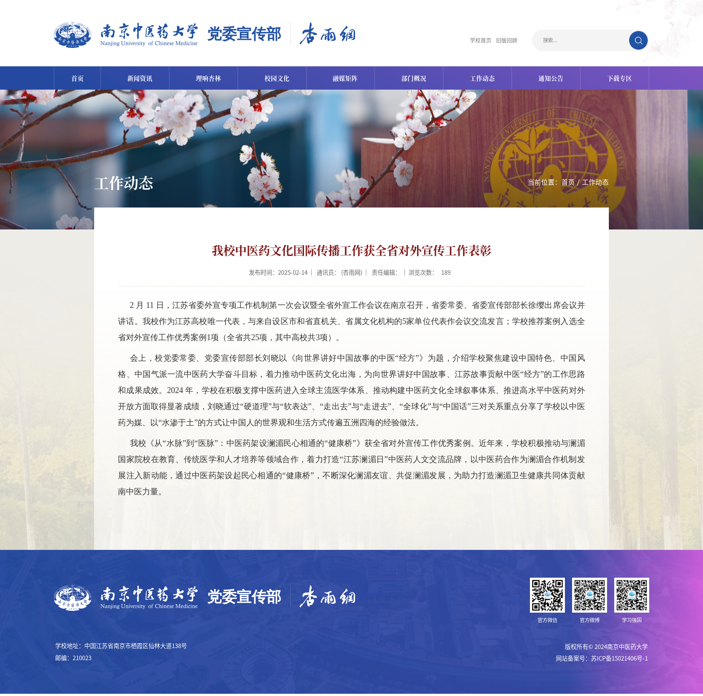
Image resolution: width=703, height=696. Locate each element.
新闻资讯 (140, 79)
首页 (79, 79)
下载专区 (616, 79)
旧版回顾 (505, 40)
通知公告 (548, 79)
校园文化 (276, 79)
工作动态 (481, 79)
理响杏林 (208, 79)
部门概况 (412, 79)
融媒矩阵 (344, 79)
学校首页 (478, 40)
